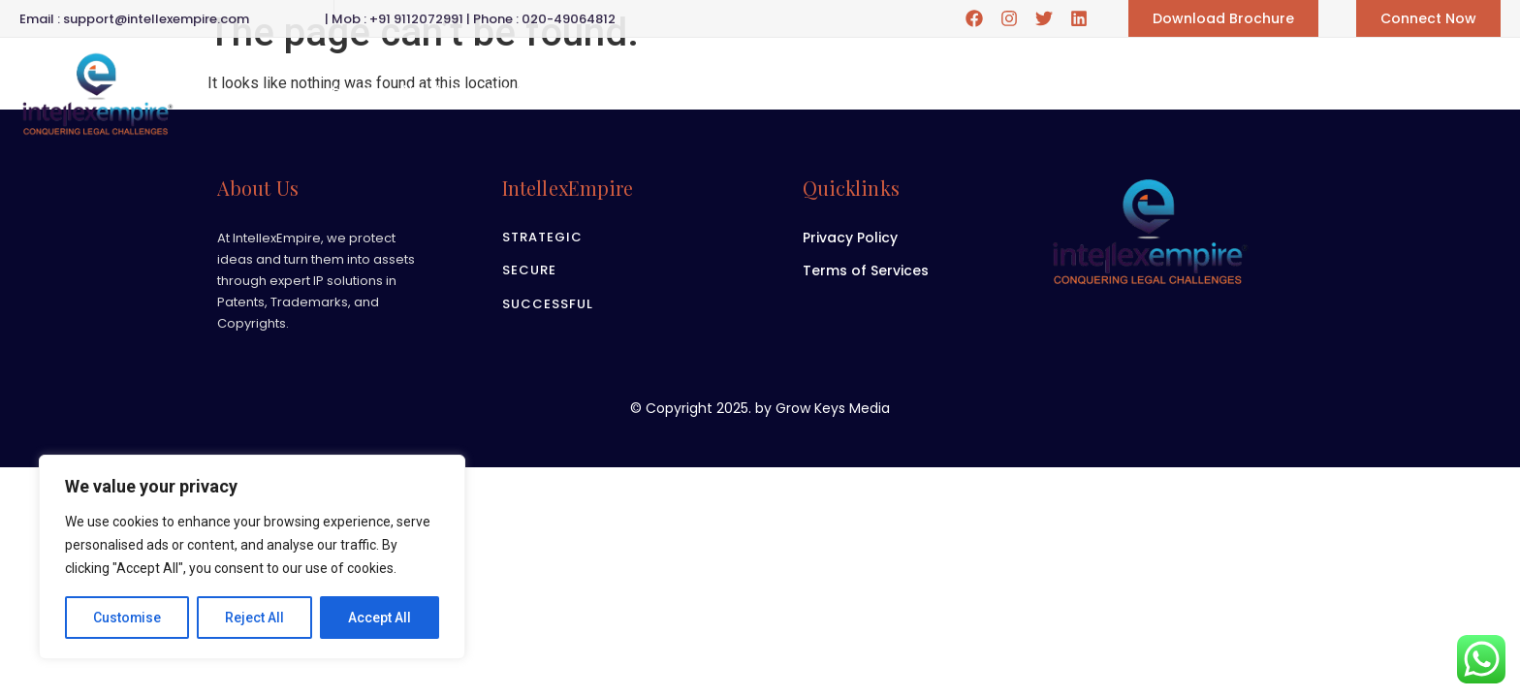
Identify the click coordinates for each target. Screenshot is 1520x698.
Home (352, 90)
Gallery (746, 90)
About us (430, 90)
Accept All (379, 617)
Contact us (911, 90)
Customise (127, 617)
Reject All (255, 617)
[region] (252, 557)
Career (658, 90)
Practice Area (548, 90)
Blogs (828, 90)
